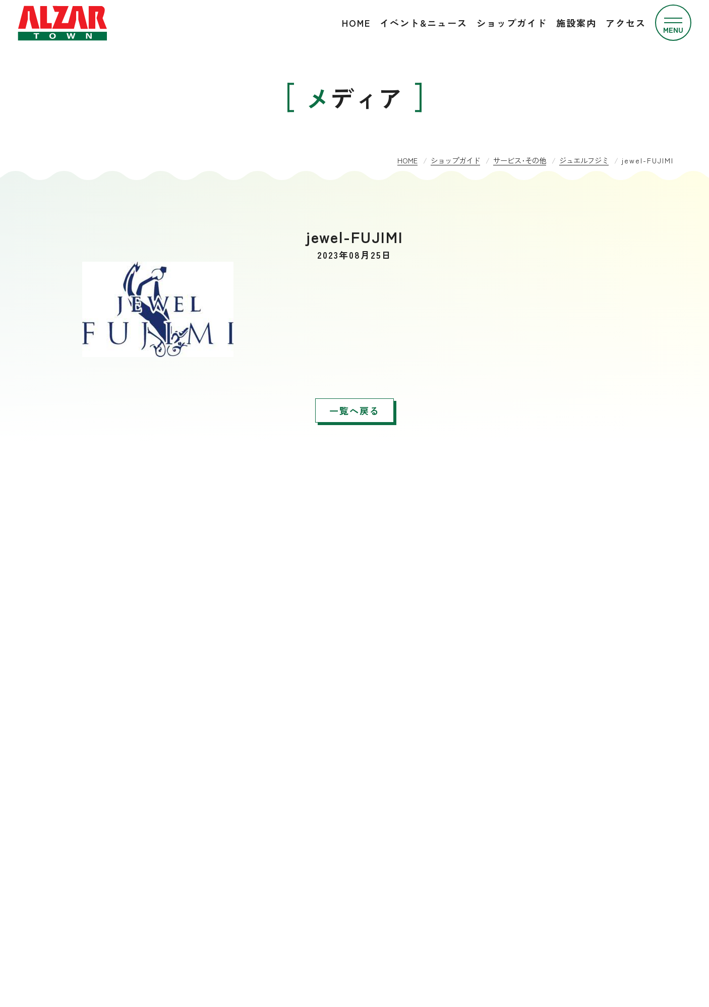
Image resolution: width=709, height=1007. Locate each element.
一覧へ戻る (354, 410)
